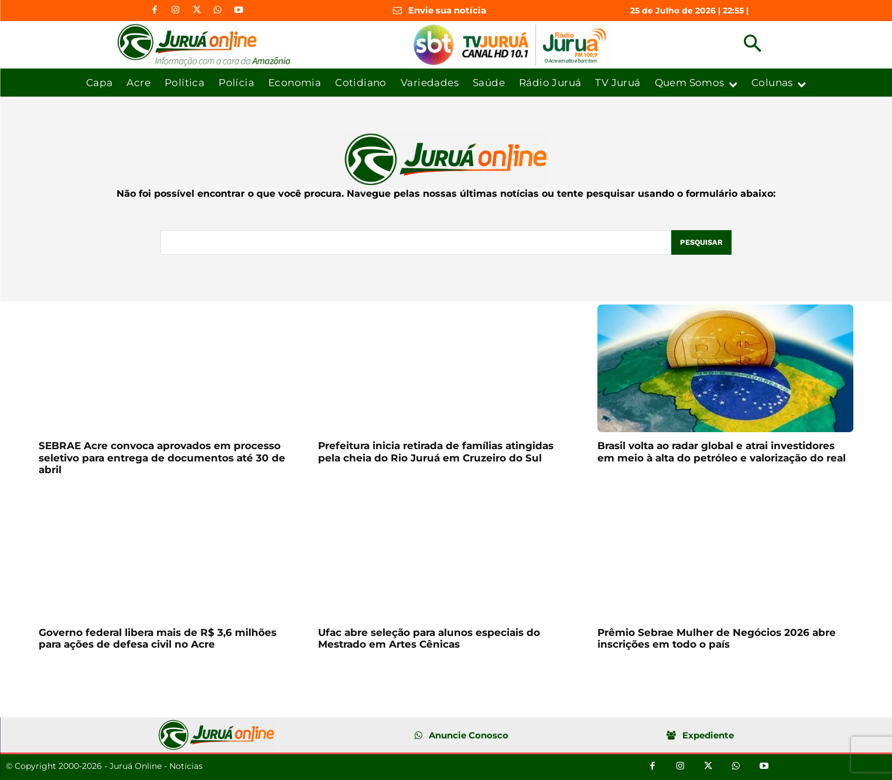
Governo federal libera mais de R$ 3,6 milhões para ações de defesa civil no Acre (157, 638)
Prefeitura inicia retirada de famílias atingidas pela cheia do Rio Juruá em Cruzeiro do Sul (435, 451)
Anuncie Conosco (468, 735)
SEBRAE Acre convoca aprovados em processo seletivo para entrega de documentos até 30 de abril (162, 457)
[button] (752, 45)
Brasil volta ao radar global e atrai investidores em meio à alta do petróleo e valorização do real (721, 451)
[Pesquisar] (701, 242)
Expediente (708, 735)
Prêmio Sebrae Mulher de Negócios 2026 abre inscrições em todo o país (716, 638)
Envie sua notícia (447, 10)
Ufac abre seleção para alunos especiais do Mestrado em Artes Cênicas (429, 638)
